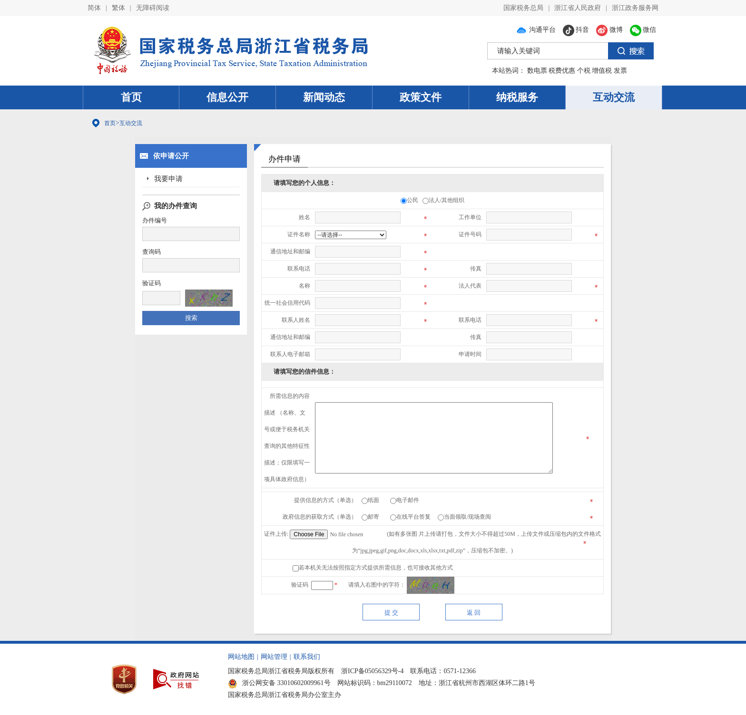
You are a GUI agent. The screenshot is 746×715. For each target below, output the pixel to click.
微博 (609, 29)
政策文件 (421, 97)
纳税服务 (517, 97)
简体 (94, 7)
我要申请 (168, 179)
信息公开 (227, 97)
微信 (643, 29)
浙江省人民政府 (577, 7)
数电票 (537, 70)
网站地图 (241, 656)
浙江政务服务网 (635, 7)
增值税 (602, 70)
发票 (620, 70)
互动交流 (614, 97)
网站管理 (274, 656)
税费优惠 (562, 70)
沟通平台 (536, 29)
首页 (131, 97)
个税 (583, 70)
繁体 (118, 7)
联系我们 (307, 656)
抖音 (576, 29)
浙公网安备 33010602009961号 (279, 682)
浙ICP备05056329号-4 (372, 671)
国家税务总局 (523, 7)
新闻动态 (324, 97)
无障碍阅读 (152, 7)
